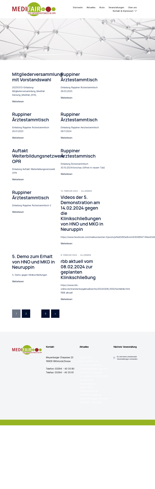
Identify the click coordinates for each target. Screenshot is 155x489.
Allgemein (86, 191)
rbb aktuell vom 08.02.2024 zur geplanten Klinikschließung (78, 269)
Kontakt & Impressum (123, 11)
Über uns (132, 7)
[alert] (130, 358)
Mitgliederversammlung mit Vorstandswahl (37, 77)
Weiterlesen (18, 101)
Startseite (78, 7)
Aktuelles (91, 7)
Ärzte (102, 7)
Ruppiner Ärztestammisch (78, 153)
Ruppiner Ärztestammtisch (79, 77)
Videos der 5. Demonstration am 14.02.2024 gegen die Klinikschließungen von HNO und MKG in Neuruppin (94, 365)
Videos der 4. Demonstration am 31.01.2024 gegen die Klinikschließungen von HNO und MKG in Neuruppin (94, 395)
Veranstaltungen (116, 7)
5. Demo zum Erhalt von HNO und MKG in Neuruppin (33, 261)
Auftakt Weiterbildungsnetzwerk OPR (38, 156)
